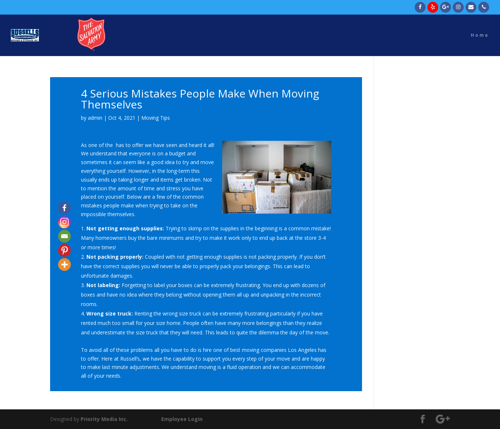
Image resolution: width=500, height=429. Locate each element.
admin (95, 117)
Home (480, 35)
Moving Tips (155, 117)
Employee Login (182, 419)
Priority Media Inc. (103, 419)
